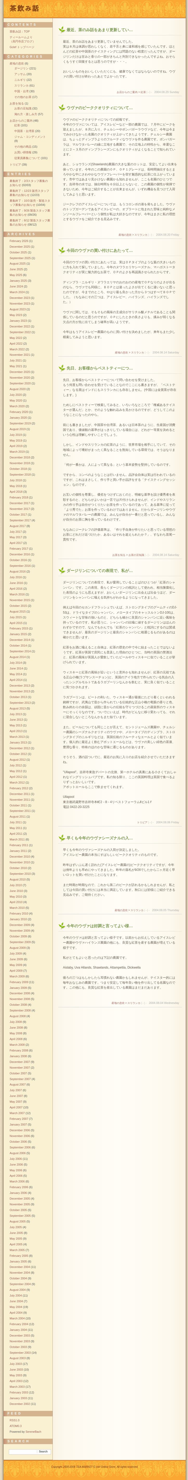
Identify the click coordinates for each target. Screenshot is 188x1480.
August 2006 (18, 1153)
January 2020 (18, 417)
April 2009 (16, 970)
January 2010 (18, 919)
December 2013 (20, 685)
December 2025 (20, 246)
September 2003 (20, 1352)
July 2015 (16, 617)
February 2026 (19, 240)
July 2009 (16, 953)
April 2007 (16, 1107)
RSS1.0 (15, 1420)
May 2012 (16, 771)
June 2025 (16, 269)
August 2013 (18, 708)
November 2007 (20, 1067)
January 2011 (18, 850)
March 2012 (17, 782)
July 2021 (16, 360)
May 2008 (16, 1033)
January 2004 (18, 1329)
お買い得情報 (22, 152)
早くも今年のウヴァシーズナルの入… (100, 838)
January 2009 (18, 987)
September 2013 (20, 702)
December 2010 (20, 856)
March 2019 (17, 451)
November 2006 (20, 1135)
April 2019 (16, 446)
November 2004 (20, 1272)
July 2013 (16, 714)
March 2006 (17, 1181)
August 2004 (18, 1289)
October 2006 (18, 1141)
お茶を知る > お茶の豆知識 (128, 555)
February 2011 (19, 845)
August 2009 (18, 947)
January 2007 (18, 1124)
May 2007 (16, 1101)
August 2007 (18, 1084)
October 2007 (18, 1073)
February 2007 (19, 1118)
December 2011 (20, 793)
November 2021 (20, 354)
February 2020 (19, 411)
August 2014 (18, 657)
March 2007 (17, 1113)
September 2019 (20, 423)
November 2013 (20, 691)
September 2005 (20, 1215)
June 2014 (16, 668)
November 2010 (20, 862)
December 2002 (20, 1403)
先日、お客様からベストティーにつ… (100, 368)
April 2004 (16, 1312)
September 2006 (20, 1147)
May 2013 (16, 725)
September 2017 (20, 520)
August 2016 (18, 571)
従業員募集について (27, 158)
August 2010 (18, 879)
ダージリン (21, 68)
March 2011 (17, 839)
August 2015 (18, 611)
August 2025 (18, 263)
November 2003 (20, 1341)
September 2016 (20, 565)
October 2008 (18, 1004)
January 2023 (18, 320)
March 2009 (17, 976)
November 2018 (20, 463)
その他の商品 (22, 146)
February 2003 (19, 1392)
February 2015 (19, 628)
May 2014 (16, 674)
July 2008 (16, 1021)
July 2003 (16, 1363)
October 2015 (18, 605)
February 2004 (19, 1324)
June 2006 (16, 1164)
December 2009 (20, 924)
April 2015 (16, 622)
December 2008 (20, 993)
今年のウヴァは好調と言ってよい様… (100, 926)
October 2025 (18, 252)
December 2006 (20, 1130)
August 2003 (18, 1358)
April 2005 (16, 1244)
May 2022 (16, 337)
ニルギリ (20, 79)
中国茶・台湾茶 (24, 131)
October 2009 (18, 936)
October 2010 (18, 868)
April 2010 (16, 902)
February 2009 (19, 982)
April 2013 (16, 731)
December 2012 (20, 748)
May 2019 (16, 440)
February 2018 (19, 497)
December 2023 (20, 297)
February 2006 (19, 1187)
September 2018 (20, 474)
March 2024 (17, 292)
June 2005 (16, 1232)
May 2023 (16, 315)
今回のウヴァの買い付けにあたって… (100, 250)
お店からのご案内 (21, 120)
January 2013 (18, 742)
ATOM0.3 (16, 1426)
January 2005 (18, 1261)
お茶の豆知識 (22, 108)
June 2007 (16, 1095)
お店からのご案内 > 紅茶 (131, 92)
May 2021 (16, 366)
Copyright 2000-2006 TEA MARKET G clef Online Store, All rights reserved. (94, 1466)
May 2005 (16, 1238)
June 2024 (16, 286)
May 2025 (16, 275)
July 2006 (16, 1158)
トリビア (142, 822)
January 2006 (18, 1192)
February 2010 (19, 913)
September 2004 (20, 1284)
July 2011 (16, 822)
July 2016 (16, 577)
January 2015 (18, 634)
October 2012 (18, 753)
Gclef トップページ (22, 47)
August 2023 (18, 309)
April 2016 (16, 588)
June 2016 (16, 582)
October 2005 (18, 1210)
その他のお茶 (22, 96)
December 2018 (20, 457)
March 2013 (17, 736)
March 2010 (17, 907)
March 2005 (17, 1250)
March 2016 (17, 594)
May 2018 (16, 486)
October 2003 (18, 1347)
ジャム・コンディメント (30, 136)
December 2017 (20, 503)
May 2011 (16, 828)
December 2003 (20, 1335)
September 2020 (20, 383)
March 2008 (17, 1044)
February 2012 (19, 788)
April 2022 (16, 343)
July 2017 (16, 531)
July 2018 (16, 480)
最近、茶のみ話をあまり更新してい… (100, 30)
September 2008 (20, 1010)
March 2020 (17, 406)
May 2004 (16, 1306)
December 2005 (20, 1198)
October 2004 (18, 1278)
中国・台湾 (21, 91)
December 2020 (20, 371)
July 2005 (16, 1227)
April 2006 (16, 1175)
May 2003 (16, 1375)
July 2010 (16, 885)
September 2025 (20, 258)
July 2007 (16, 1090)
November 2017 (20, 508)
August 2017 (18, 526)
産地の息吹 (17, 63)
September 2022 (20, 332)
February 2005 (19, 1255)
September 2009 (20, 942)
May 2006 (16, 1170)
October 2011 (18, 805)
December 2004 (20, 1266)
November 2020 (20, 377)
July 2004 (16, 1295)
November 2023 (20, 303)
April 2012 (16, 776)
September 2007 (20, 1079)
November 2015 (20, 600)
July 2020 (16, 394)
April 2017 (16, 542)
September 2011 (20, 810)
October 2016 (18, 560)
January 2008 (18, 1056)
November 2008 (20, 999)
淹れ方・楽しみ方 (25, 114)
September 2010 (20, 873)
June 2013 (16, 719)
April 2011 (16, 833)
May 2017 (16, 537)
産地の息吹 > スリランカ (133, 234)
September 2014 (20, 651)
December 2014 (20, 639)
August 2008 (18, 1016)
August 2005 (18, 1221)
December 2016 (20, 554)
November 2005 (20, 1204)
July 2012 (16, 765)
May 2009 (16, 964)
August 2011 (18, 816)
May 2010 (16, 896)
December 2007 (20, 1061)
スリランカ (21, 85)
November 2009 (20, 930)
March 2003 (17, 1386)
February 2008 (19, 1050)
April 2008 (16, 1039)
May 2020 (16, 400)
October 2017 (18, 514)
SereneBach (33, 1431)
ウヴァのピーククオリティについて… (100, 108)
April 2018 (16, 491)
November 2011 (20, 799)
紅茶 (17, 125)
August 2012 (18, 759)
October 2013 (18, 697)
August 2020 (18, 389)
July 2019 (16, 434)
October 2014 (18, 645)
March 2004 (17, 1318)
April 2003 (16, 1381)
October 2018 (18, 468)
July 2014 (16, 662)
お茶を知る (17, 103)
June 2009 (16, 959)
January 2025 (18, 280)
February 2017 (19, 548)
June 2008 (16, 1027)
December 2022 (20, 326)
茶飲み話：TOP (20, 31)
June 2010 (16, 890)
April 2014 (16, 679)
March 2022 (17, 349)
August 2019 (18, 429)
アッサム (20, 74)
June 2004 (16, 1301)
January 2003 (18, 1398)
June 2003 (16, 1369)
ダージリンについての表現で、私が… (100, 570)
